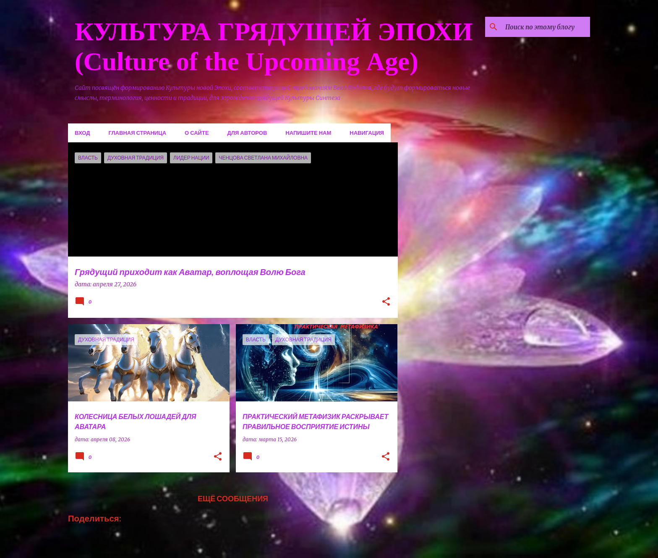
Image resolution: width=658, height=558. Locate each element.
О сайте (197, 132)
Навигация (367, 132)
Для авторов (247, 132)
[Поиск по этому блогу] (546, 27)
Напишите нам (308, 132)
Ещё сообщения (233, 498)
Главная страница (137, 132)
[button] (386, 302)
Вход (82, 132)
